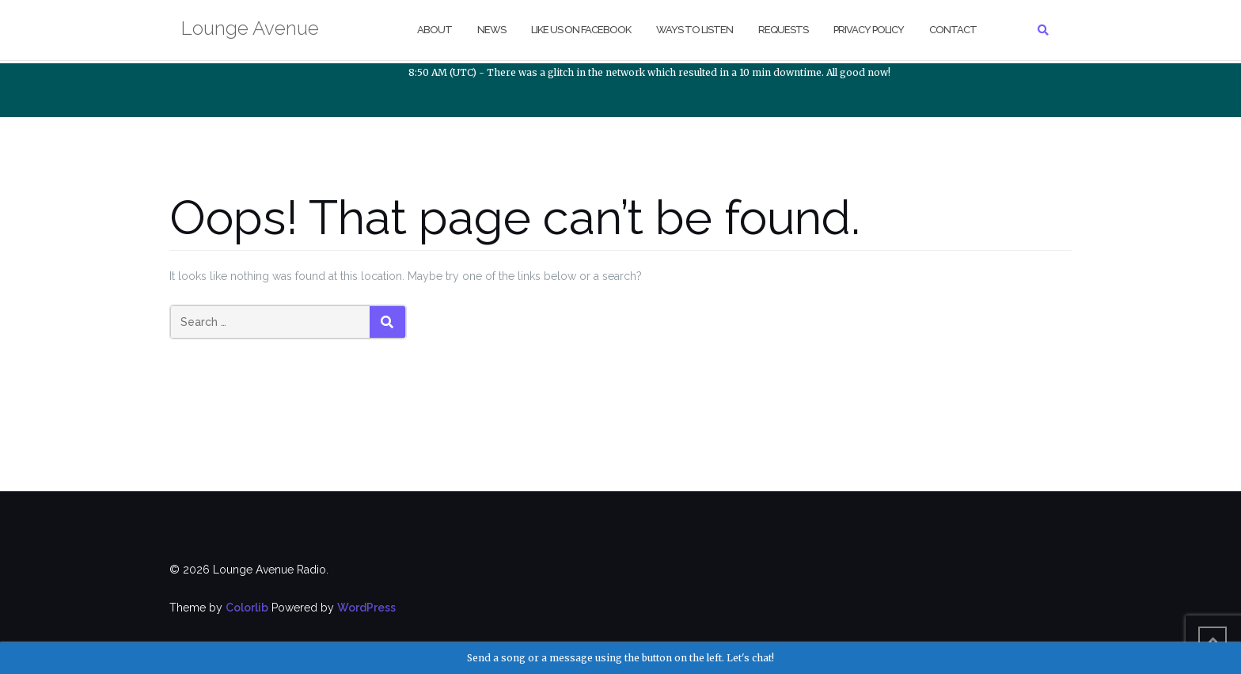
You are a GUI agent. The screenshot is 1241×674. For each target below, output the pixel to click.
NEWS (491, 30)
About (434, 30)
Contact (953, 30)
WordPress (366, 607)
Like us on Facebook (581, 30)
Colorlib (247, 607)
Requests (783, 30)
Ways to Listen (694, 30)
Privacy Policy (868, 30)
